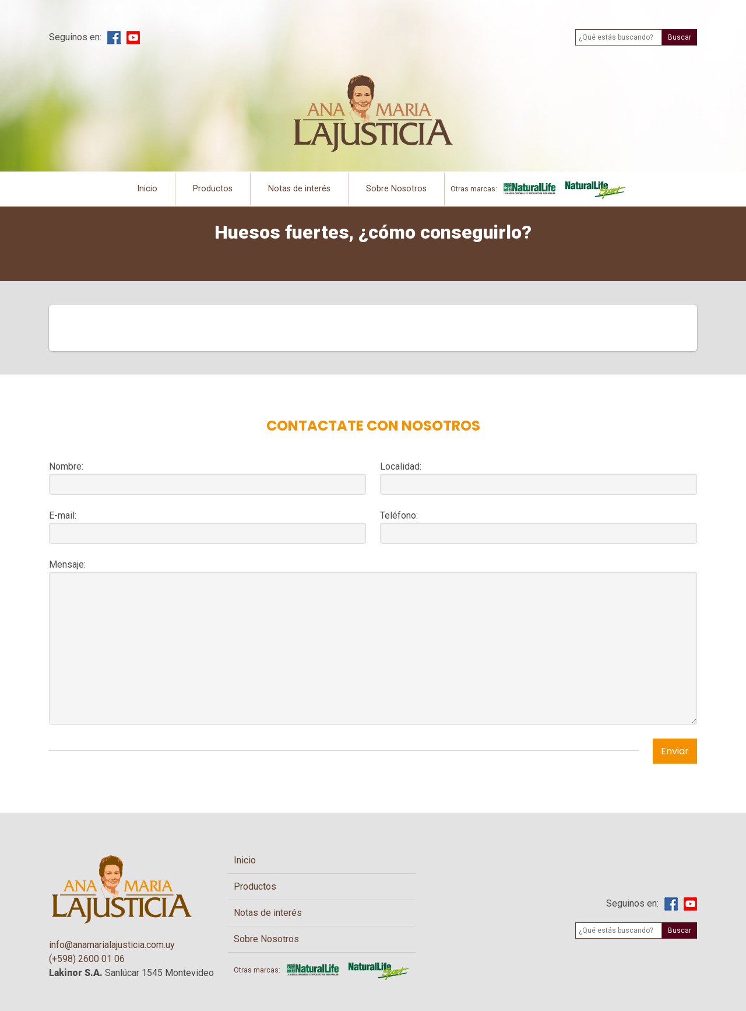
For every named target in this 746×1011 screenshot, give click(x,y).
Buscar (679, 37)
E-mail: (62, 515)
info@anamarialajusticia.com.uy (112, 944)
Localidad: (400, 466)
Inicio (147, 189)
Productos (213, 189)
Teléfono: (399, 515)
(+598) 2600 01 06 (87, 958)
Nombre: (66, 466)
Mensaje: (67, 564)
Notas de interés (299, 189)
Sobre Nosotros (396, 189)
